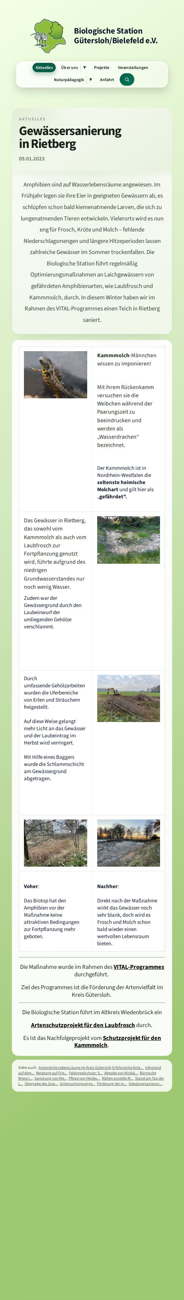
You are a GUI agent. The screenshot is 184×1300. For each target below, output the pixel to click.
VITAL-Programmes (139, 967)
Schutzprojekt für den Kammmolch (117, 1041)
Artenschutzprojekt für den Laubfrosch (83, 1025)
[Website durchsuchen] (127, 79)
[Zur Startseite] (92, 36)
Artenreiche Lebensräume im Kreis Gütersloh (75, 1067)
